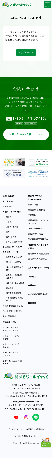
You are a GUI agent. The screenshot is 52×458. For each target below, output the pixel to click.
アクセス (32, 276)
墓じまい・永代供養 (36, 210)
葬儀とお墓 (33, 204)
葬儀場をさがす (10, 322)
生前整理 (32, 215)
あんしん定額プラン (14, 242)
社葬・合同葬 (11, 237)
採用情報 (32, 303)
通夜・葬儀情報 (9, 316)
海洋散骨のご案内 (13, 293)
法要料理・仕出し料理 (15, 283)
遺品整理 (9, 288)
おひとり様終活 (35, 228)
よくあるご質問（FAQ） (38, 294)
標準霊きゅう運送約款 (35, 429)
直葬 (8, 232)
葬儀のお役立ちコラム (13, 306)
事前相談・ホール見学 (12, 247)
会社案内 (32, 285)
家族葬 (9, 217)
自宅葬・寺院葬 (12, 227)
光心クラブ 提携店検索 (38, 253)
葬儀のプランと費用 (12, 211)
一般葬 (9, 222)
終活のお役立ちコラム (38, 239)
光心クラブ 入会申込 (37, 259)
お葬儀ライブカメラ (14, 257)
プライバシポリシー (16, 429)
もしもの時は (9, 201)
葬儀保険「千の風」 (36, 234)
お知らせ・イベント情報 (38, 267)
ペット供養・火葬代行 (12, 311)
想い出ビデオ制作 (13, 262)
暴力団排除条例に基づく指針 (26, 436)
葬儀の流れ (8, 206)
